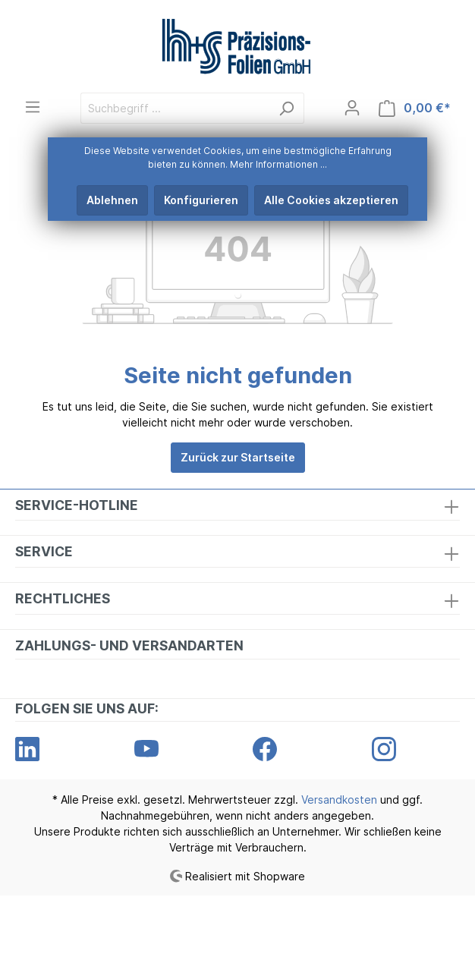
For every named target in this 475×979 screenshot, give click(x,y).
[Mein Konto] (352, 107)
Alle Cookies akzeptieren (331, 200)
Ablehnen (112, 200)
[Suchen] (286, 108)
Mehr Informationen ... (278, 164)
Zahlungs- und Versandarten (129, 645)
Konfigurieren (201, 200)
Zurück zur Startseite (238, 457)
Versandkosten (339, 799)
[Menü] (32, 107)
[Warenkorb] (415, 108)
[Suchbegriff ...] (174, 108)
